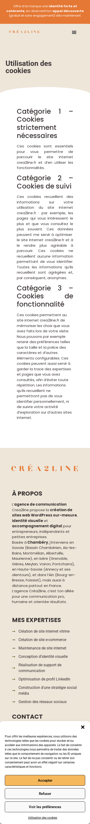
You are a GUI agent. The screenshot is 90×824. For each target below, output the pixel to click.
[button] (82, 727)
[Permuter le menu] (74, 32)
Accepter (45, 780)
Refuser (45, 794)
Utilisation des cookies (42, 817)
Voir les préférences (45, 807)
